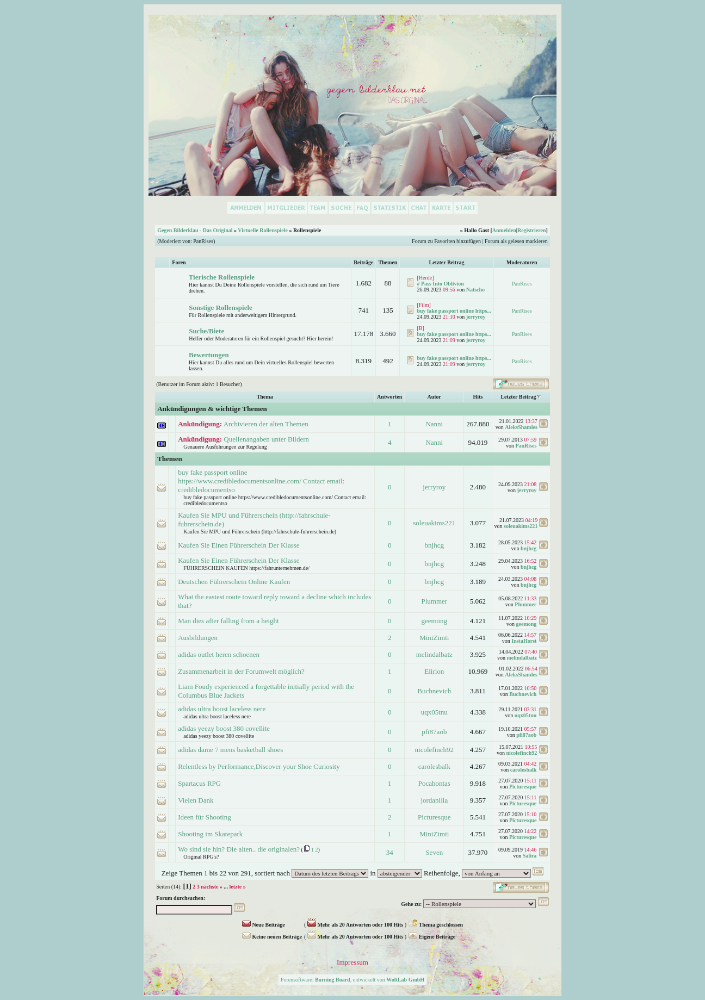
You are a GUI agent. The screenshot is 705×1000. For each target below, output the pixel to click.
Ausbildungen (198, 637)
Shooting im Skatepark (210, 834)
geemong (434, 621)
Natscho (475, 290)
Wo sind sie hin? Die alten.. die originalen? (239, 849)
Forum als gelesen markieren (516, 241)
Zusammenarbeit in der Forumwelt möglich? (241, 671)
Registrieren (531, 230)
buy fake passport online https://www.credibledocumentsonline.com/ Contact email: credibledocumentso (261, 481)
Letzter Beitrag (518, 397)
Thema (265, 397)
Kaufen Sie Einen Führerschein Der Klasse (238, 545)
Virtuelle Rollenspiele (263, 230)
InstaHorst (523, 641)
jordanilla (434, 800)
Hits (478, 397)
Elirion (434, 671)
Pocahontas (434, 783)
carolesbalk (434, 766)
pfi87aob (434, 732)
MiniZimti (434, 637)
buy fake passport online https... (454, 311)
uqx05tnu (434, 712)
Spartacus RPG (199, 783)
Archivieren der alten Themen (266, 424)
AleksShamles (521, 427)
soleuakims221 (434, 523)
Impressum (352, 962)
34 (389, 852)
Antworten (389, 397)
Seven (434, 852)
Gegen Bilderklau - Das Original (194, 230)
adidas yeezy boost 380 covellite (224, 728)
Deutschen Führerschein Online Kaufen (234, 581)
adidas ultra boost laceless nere (221, 709)
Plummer (434, 601)
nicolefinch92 (434, 750)
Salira (530, 856)
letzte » (238, 887)
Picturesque (522, 787)
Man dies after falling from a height (228, 621)
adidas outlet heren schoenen (218, 654)
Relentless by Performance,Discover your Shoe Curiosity (259, 766)
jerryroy (476, 317)
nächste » (211, 887)
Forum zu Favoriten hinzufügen (446, 241)
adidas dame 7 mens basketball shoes (230, 750)
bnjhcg (434, 545)
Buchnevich (434, 691)
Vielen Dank (195, 800)
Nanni (434, 424)
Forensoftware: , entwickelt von (352, 980)
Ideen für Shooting (204, 817)
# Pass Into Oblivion (440, 284)
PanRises (203, 241)
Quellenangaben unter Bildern (266, 439)
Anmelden (504, 230)
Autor (435, 397)
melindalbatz (434, 654)
